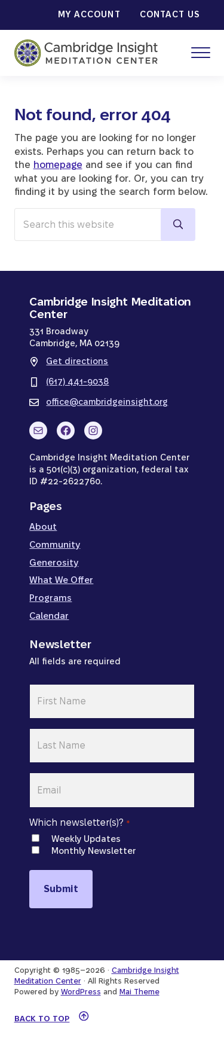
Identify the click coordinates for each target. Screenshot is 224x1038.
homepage (57, 164)
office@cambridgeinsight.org (107, 402)
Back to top (42, 1018)
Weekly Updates (86, 839)
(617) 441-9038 (77, 381)
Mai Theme (139, 991)
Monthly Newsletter (93, 850)
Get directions (77, 361)
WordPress (81, 991)
